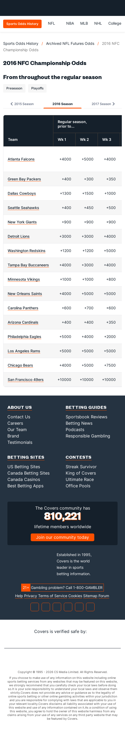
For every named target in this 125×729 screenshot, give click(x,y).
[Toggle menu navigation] (118, 8)
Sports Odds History (20, 43)
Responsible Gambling (88, 436)
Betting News (79, 423)
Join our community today (62, 537)
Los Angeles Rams (24, 351)
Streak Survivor (81, 466)
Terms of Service (52, 596)
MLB (84, 23)
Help (19, 596)
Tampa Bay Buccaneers (28, 265)
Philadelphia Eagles (24, 336)
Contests (79, 457)
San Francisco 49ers (26, 379)
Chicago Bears (20, 365)
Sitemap (90, 596)
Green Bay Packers (24, 179)
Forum (104, 596)
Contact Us (18, 416)
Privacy (30, 596)
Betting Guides (86, 407)
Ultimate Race (80, 479)
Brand (13, 436)
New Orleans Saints (25, 293)
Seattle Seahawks (23, 207)
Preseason (14, 88)
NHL (98, 23)
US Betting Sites (23, 466)
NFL (54, 23)
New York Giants (22, 222)
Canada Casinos (23, 479)
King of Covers (81, 473)
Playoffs (37, 88)
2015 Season (22, 104)
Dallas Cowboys (22, 193)
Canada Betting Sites (28, 473)
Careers (15, 423)
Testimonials (19, 442)
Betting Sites (25, 457)
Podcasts (75, 429)
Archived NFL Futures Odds (70, 43)
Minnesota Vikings (24, 279)
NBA (70, 23)
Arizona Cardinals (23, 322)
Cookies (75, 596)
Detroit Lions (19, 236)
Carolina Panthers (23, 308)
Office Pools (78, 485)
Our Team (17, 429)
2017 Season (103, 104)
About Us (19, 407)
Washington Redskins (27, 250)
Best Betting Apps (25, 485)
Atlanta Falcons (21, 159)
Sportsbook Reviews (86, 416)
